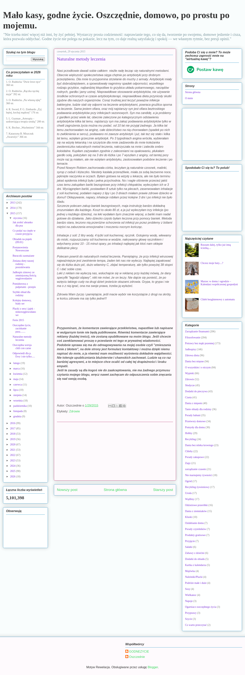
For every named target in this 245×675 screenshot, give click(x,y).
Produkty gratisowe (195, 535)
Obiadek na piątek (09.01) (22, 241)
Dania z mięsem (193, 403)
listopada (18, 411)
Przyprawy (191, 613)
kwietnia (18, 373)
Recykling (190, 439)
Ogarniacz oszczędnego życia (200, 606)
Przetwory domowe (195, 421)
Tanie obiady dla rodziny (198, 409)
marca (16, 368)
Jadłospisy (190, 349)
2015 (13, 213)
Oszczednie (137, 656)
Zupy (188, 463)
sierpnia (17, 395)
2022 (13, 455)
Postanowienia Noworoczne (21, 249)
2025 (13, 471)
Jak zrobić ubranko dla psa (23, 224)
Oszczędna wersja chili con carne (22, 347)
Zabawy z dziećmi (194, 553)
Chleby (189, 451)
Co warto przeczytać (196, 625)
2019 (13, 439)
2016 (13, 423)
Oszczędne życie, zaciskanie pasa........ (22, 328)
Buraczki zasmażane (23, 255)
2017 (13, 428)
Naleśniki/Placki (194, 577)
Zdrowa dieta (192, 355)
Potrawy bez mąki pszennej (199, 343)
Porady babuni (192, 415)
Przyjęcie (190, 541)
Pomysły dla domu (195, 427)
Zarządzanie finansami (197, 331)
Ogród (188, 481)
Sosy (187, 589)
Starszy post (163, 490)
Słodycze (190, 385)
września (18, 400)
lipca (16, 389)
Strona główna (115, 490)
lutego (17, 363)
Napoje (189, 601)
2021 (13, 449)
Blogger (153, 667)
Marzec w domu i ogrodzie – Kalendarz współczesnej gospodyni (219, 283)
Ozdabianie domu (194, 523)
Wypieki (189, 373)
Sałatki (188, 547)
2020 (13, 444)
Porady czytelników (195, 529)
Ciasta (188, 397)
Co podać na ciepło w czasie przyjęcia (24, 232)
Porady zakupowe (194, 457)
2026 (13, 476)
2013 (13, 202)
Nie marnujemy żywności (198, 475)
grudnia (17, 416)
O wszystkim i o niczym (198, 367)
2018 (13, 433)
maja (16, 379)
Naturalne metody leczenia (22, 338)
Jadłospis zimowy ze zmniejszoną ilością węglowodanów (24, 275)
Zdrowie (74, 411)
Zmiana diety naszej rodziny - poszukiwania (23, 264)
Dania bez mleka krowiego (199, 445)
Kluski (188, 517)
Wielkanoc (190, 595)
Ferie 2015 (18, 320)
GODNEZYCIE (139, 651)
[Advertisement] (115, 451)
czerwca (17, 384)
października (20, 405)
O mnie (189, 98)
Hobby (188, 433)
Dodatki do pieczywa (196, 391)
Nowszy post (67, 490)
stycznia (17, 218)
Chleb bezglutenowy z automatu (218, 299)
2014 (13, 207)
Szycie (188, 619)
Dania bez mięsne (194, 361)
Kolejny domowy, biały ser (22, 302)
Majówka (190, 571)
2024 (13, 465)
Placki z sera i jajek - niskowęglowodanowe (24, 311)
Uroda (188, 493)
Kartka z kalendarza (195, 565)
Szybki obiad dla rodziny (21, 294)
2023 (13, 460)
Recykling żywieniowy (197, 487)
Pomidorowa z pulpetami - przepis (24, 285)
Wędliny (189, 499)
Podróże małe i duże (196, 583)
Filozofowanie (192, 337)
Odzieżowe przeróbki (196, 505)
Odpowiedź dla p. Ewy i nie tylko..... (24, 355)
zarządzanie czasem (195, 469)
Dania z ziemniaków (196, 511)
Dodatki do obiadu (195, 559)
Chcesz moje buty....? (212, 263)
